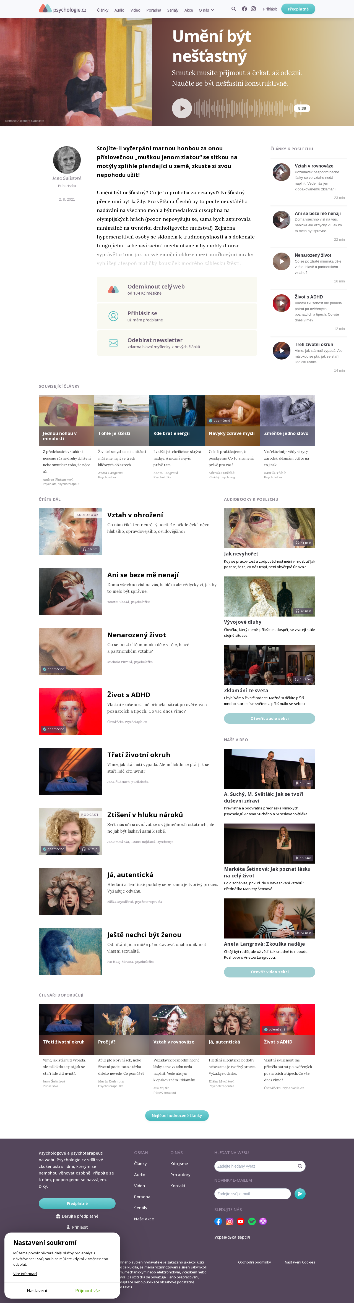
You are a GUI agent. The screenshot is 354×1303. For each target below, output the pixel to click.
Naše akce (144, 1218)
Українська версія (232, 1237)
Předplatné (298, 9)
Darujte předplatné (77, 1216)
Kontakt (177, 1185)
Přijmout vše (87, 1291)
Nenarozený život (313, 255)
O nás (204, 10)
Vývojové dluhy (243, 622)
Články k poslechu (291, 148)
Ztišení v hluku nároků (145, 814)
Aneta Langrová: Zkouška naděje (264, 944)
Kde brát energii (171, 433)
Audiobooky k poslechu (251, 499)
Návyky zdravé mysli (232, 433)
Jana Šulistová (67, 178)
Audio (119, 10)
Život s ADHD (309, 297)
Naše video (236, 739)
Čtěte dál (50, 499)
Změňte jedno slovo (286, 433)
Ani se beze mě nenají (318, 213)
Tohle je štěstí (114, 433)
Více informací (25, 1273)
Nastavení (37, 1291)
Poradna (153, 10)
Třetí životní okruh (314, 344)
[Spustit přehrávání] (182, 108)
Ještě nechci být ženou (144, 934)
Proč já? (107, 1042)
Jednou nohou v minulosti (60, 436)
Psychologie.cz (62, 8)
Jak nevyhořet (241, 553)
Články (102, 10)
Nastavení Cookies (300, 1262)
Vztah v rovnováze (314, 166)
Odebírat (300, 1193)
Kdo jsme (179, 1163)
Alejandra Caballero (30, 120)
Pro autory (180, 1174)
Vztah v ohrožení (135, 514)
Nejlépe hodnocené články (177, 1115)
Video (135, 10)
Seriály (172, 10)
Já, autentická (130, 874)
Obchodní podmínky (254, 1262)
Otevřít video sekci (270, 971)
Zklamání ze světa (246, 690)
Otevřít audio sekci (270, 718)
